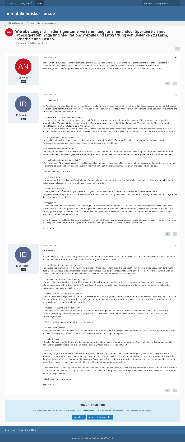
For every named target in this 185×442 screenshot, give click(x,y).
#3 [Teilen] (176, 245)
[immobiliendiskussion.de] (92, 13)
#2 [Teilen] (176, 94)
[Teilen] (177, 48)
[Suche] (175, 3)
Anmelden (78, 417)
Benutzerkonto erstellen (100, 417)
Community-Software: (92, 438)
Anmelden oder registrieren (156, 3)
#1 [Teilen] (176, 57)
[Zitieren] (175, 83)
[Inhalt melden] (167, 83)
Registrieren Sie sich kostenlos (97, 410)
